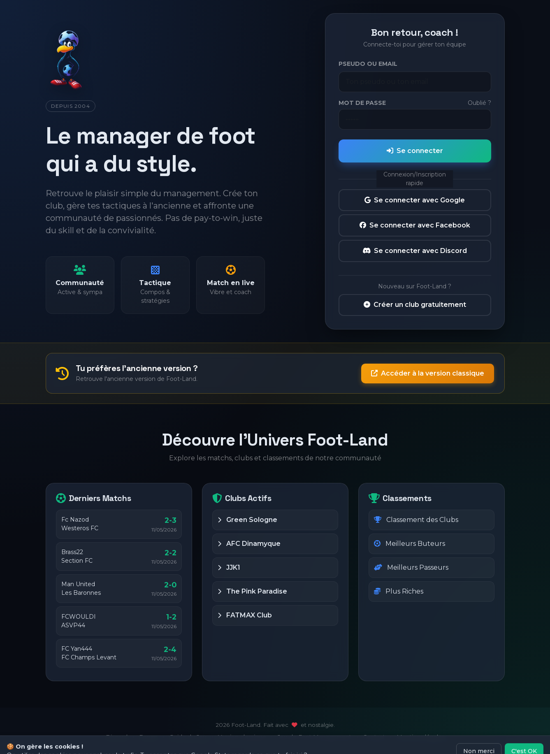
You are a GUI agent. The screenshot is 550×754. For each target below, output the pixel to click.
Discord (117, 736)
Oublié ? (479, 103)
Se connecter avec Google (414, 200)
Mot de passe (362, 103)
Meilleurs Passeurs (411, 567)
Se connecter (415, 151)
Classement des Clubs (416, 520)
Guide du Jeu (188, 736)
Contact (374, 736)
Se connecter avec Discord (414, 251)
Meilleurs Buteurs (409, 544)
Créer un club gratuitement (415, 305)
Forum (148, 736)
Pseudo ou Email (368, 63)
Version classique (242, 736)
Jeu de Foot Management (314, 736)
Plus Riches (398, 591)
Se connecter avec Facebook (415, 225)
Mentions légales (421, 736)
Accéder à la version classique (427, 373)
